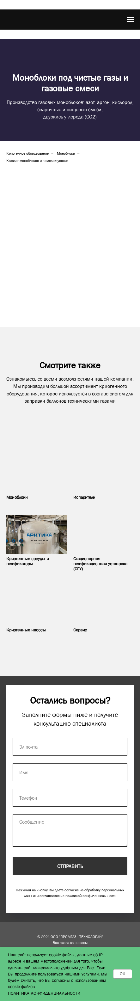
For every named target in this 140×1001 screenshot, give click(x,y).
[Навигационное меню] (130, 19)
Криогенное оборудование (27, 153)
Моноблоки (66, 153)
